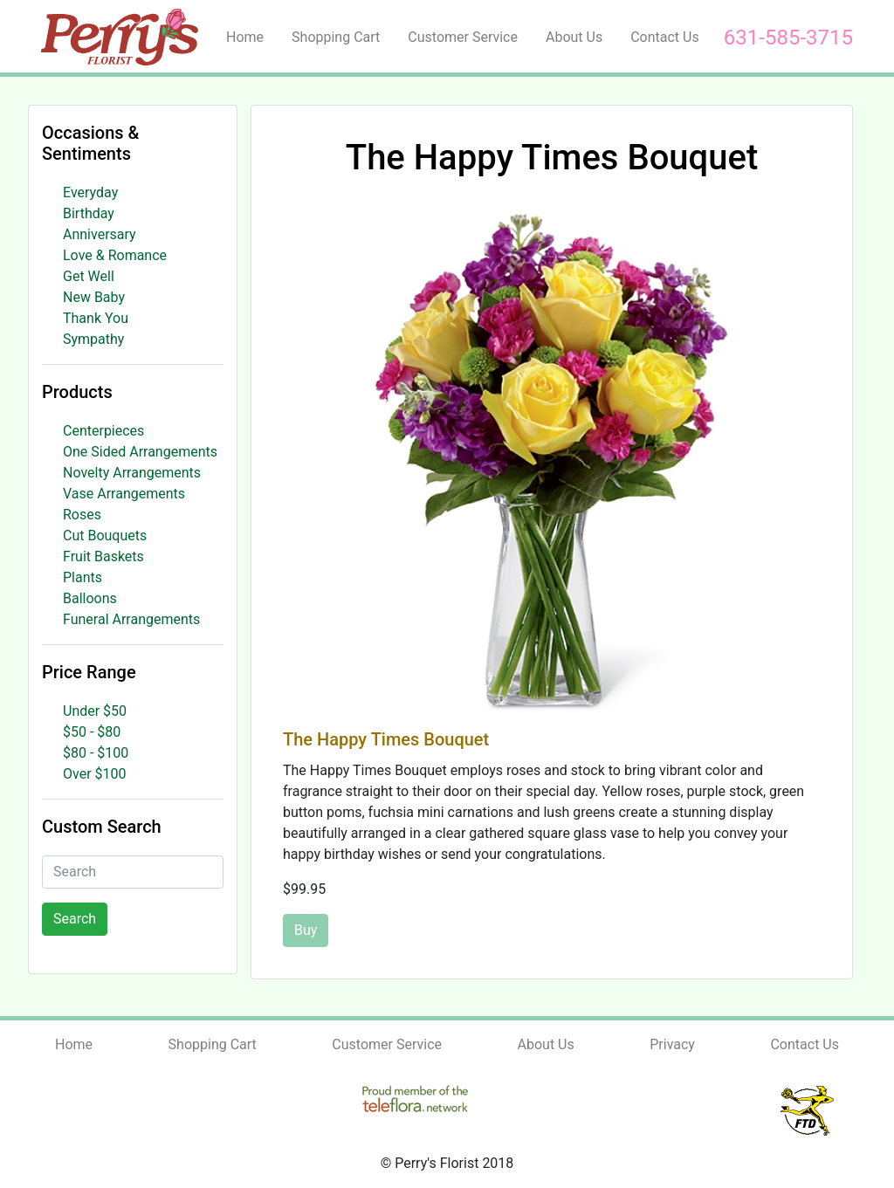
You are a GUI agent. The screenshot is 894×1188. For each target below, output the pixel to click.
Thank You (95, 318)
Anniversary (99, 234)
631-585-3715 (788, 37)
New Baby (94, 297)
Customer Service (463, 37)
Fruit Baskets (103, 556)
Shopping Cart (336, 37)
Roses (82, 514)
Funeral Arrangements (131, 619)
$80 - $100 (95, 753)
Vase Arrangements (124, 493)
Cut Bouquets (105, 535)
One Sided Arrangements (140, 451)
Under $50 (95, 711)
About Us (574, 37)
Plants (82, 577)
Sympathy (93, 339)
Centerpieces (103, 430)
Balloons (90, 598)
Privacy (672, 1044)
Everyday (90, 192)
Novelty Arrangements (132, 472)
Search (74, 918)
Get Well (88, 276)
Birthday (88, 213)
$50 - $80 (91, 732)
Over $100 (95, 774)
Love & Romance (115, 255)
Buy (305, 930)
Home (245, 37)
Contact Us (664, 37)
